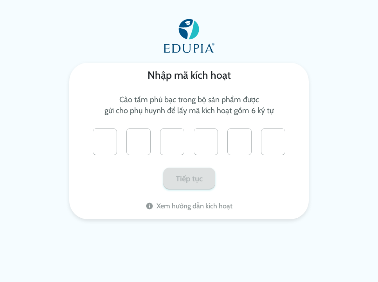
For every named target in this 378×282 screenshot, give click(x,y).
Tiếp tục (189, 178)
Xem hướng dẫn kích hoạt (189, 206)
